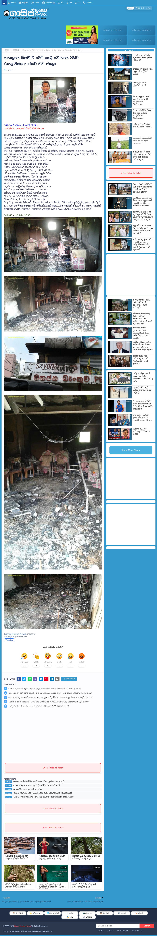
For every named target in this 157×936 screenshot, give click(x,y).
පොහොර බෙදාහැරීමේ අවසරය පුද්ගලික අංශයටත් (142, 140)
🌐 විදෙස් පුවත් (53, 914)
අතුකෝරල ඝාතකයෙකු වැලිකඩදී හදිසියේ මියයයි (36, 786)
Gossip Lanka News (22, 927)
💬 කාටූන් (70, 914)
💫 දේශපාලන (35, 914)
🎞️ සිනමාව (104, 914)
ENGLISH (139, 8)
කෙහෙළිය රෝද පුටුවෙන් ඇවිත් (27, 790)
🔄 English (87, 918)
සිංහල (129, 8)
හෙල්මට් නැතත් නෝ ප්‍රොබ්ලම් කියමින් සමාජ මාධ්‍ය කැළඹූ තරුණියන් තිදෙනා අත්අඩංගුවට (50, 694)
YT (60, 2)
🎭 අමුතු (70, 918)
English (23, 2)
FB (69, 2)
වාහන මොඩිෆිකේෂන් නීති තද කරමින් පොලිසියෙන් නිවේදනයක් (43, 798)
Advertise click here (112, 30)
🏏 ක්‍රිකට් (139, 914)
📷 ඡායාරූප (87, 914)
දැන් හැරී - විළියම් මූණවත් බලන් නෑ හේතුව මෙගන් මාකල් (142, 417)
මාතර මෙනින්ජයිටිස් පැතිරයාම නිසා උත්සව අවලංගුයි (39, 782)
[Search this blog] (118, 927)
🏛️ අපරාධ (122, 914)
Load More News (131, 450)
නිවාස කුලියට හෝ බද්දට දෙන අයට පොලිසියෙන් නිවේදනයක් (42, 794)
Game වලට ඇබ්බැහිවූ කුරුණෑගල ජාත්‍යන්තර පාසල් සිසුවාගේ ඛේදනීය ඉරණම (44, 689)
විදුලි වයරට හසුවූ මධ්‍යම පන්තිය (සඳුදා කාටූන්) (142, 390)
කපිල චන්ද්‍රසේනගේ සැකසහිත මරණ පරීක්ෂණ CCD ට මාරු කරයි (38, 707)
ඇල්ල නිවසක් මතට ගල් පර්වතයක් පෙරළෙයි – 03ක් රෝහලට (141, 304)
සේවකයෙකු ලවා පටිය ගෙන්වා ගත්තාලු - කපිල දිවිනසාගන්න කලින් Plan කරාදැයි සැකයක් (50, 698)
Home (12, 2)
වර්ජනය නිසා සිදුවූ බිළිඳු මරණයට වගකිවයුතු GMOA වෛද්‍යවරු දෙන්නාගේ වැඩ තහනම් (49, 703)
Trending (15, 50)
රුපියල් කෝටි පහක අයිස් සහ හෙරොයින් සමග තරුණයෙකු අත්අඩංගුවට (142, 156)
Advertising (48, 2)
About (35, 2)
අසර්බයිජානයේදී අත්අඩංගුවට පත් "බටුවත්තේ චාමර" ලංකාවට (141, 360)
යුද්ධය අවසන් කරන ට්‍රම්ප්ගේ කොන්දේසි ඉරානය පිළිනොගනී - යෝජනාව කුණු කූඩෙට (143, 346)
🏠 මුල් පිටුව (18, 914)
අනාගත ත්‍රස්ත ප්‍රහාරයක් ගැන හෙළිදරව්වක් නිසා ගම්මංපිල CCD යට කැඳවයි (141, 333)
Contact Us (137, 932)
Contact (87, 2)
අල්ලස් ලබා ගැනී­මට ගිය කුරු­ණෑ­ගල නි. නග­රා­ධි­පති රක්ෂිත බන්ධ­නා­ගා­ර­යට (143, 229)
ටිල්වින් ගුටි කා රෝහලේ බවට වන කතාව (141, 431)
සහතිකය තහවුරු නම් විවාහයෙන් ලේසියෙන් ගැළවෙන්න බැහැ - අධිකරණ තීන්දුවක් (142, 202)
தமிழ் (148, 8)
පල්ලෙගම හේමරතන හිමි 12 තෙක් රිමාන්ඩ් (142, 125)
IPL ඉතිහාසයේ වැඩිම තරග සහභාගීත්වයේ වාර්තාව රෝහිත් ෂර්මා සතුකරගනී (143, 405)
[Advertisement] (78, 179)
